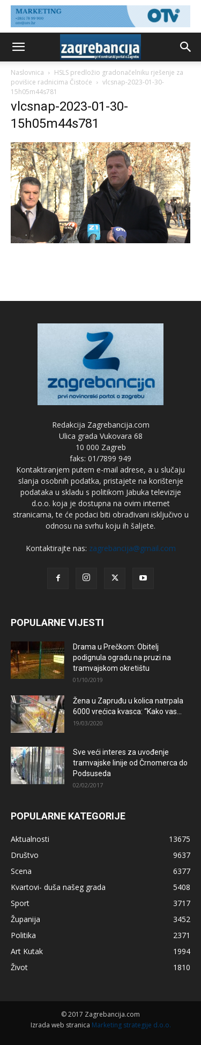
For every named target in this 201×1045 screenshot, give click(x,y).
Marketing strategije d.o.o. (131, 1024)
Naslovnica (27, 72)
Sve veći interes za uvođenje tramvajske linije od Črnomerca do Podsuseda (130, 763)
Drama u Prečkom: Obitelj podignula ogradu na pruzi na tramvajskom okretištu (122, 657)
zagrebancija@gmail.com (132, 548)
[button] (18, 47)
